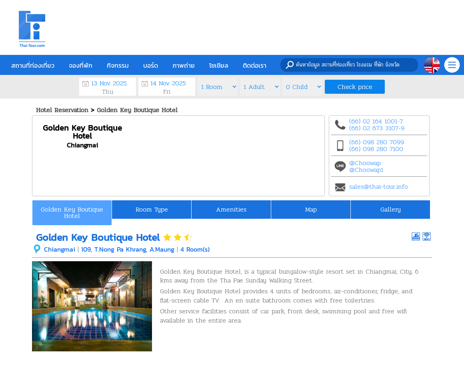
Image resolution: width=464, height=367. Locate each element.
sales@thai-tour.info (378, 186)
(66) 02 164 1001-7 (376, 121)
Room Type (152, 209)
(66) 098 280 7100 (376, 149)
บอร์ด (150, 65)
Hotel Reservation (62, 110)
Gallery (390, 209)
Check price (355, 87)
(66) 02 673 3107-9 (376, 128)
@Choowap (365, 163)
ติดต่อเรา (254, 65)
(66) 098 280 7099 (376, 142)
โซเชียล (218, 65)
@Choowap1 (366, 170)
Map (311, 209)
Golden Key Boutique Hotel (137, 110)
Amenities (231, 209)
